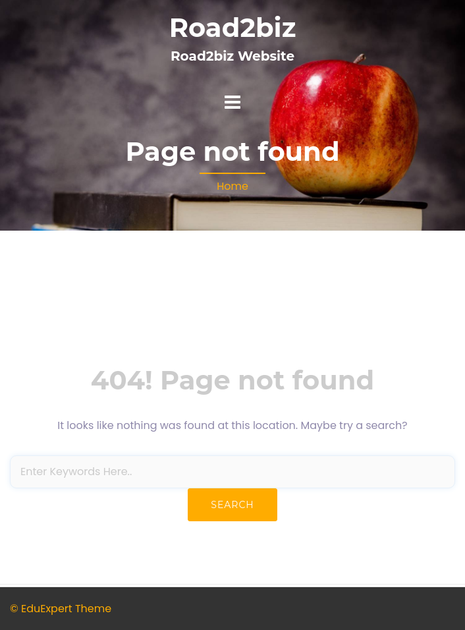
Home (232, 186)
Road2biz (232, 27)
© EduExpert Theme (60, 608)
